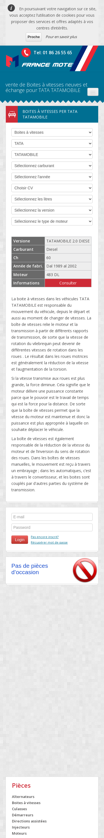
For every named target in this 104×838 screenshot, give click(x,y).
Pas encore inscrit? (45, 537)
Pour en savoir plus (61, 36)
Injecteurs (21, 827)
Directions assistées (29, 821)
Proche (33, 37)
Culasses (19, 808)
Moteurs (19, 833)
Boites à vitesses (26, 802)
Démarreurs (22, 814)
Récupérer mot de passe (49, 542)
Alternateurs (23, 796)
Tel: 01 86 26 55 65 (53, 52)
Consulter (68, 283)
